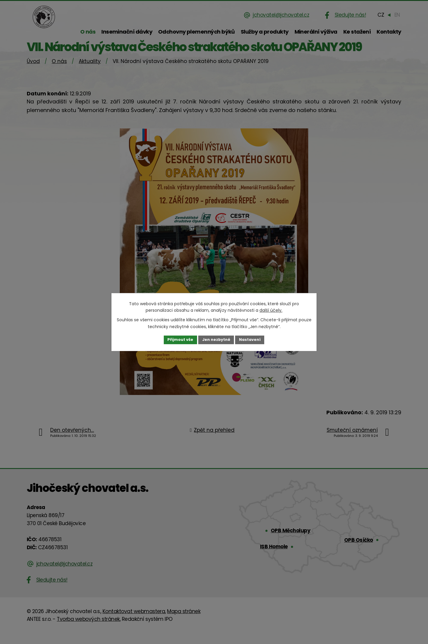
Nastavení (253, 340)
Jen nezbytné (216, 340)
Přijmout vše (177, 340)
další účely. (270, 310)
